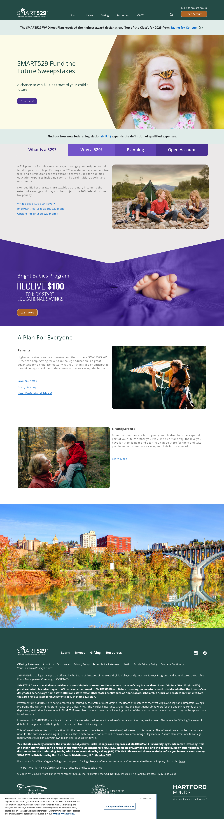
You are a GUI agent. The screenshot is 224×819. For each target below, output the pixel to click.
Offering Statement (28, 664)
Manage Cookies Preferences (120, 806)
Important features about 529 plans (40, 208)
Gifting (105, 15)
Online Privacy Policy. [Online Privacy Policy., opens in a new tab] (64, 813)
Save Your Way (27, 381)
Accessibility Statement (106, 664)
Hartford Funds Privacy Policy (140, 664)
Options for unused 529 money (37, 213)
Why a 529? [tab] (91, 149)
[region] (78, 806)
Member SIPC (103, 755)
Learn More (27, 312)
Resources (123, 15)
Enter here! (27, 101)
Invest (89, 15)
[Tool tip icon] (201, 27)
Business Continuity (172, 664)
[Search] (155, 15)
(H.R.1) (106, 136)
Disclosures (64, 664)
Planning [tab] (135, 149)
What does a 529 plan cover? (36, 203)
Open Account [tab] (182, 149)
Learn (74, 15)
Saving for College (183, 27)
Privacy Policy (82, 664)
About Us (48, 664)
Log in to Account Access (194, 7)
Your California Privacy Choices (35, 668)
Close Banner (145, 798)
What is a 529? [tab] (42, 149)
